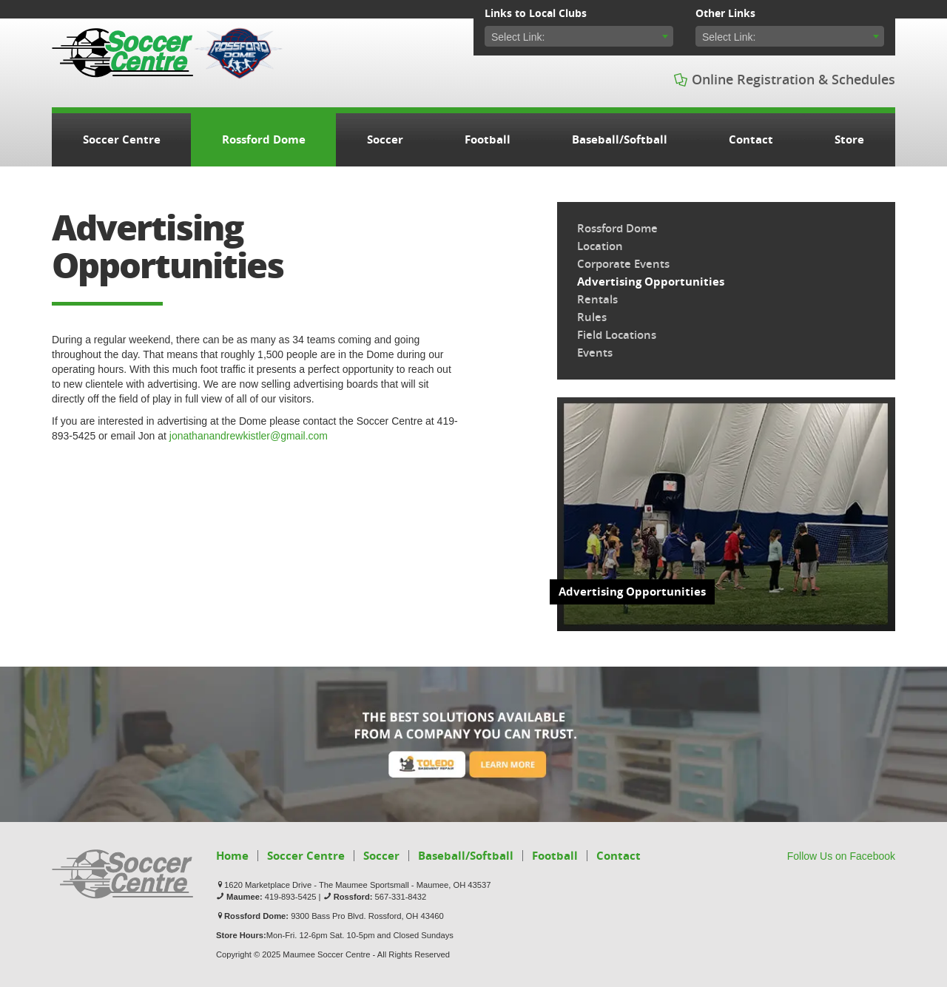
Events (595, 352)
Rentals (597, 299)
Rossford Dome (264, 139)
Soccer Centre (123, 53)
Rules (592, 317)
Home (232, 855)
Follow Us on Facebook (841, 856)
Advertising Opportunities (650, 281)
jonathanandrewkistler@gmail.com (248, 436)
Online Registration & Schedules (784, 79)
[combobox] (579, 36)
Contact (751, 139)
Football (487, 139)
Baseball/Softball (619, 139)
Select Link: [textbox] (518, 37)
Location (600, 246)
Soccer (385, 139)
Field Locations (616, 335)
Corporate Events (623, 264)
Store (849, 139)
